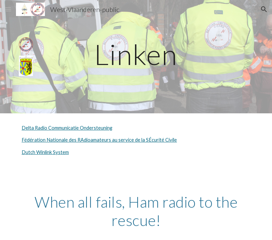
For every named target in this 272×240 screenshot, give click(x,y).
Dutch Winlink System (45, 152)
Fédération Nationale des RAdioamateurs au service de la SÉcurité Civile (99, 140)
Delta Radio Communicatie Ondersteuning (67, 128)
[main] (136, 54)
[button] (8, 9)
